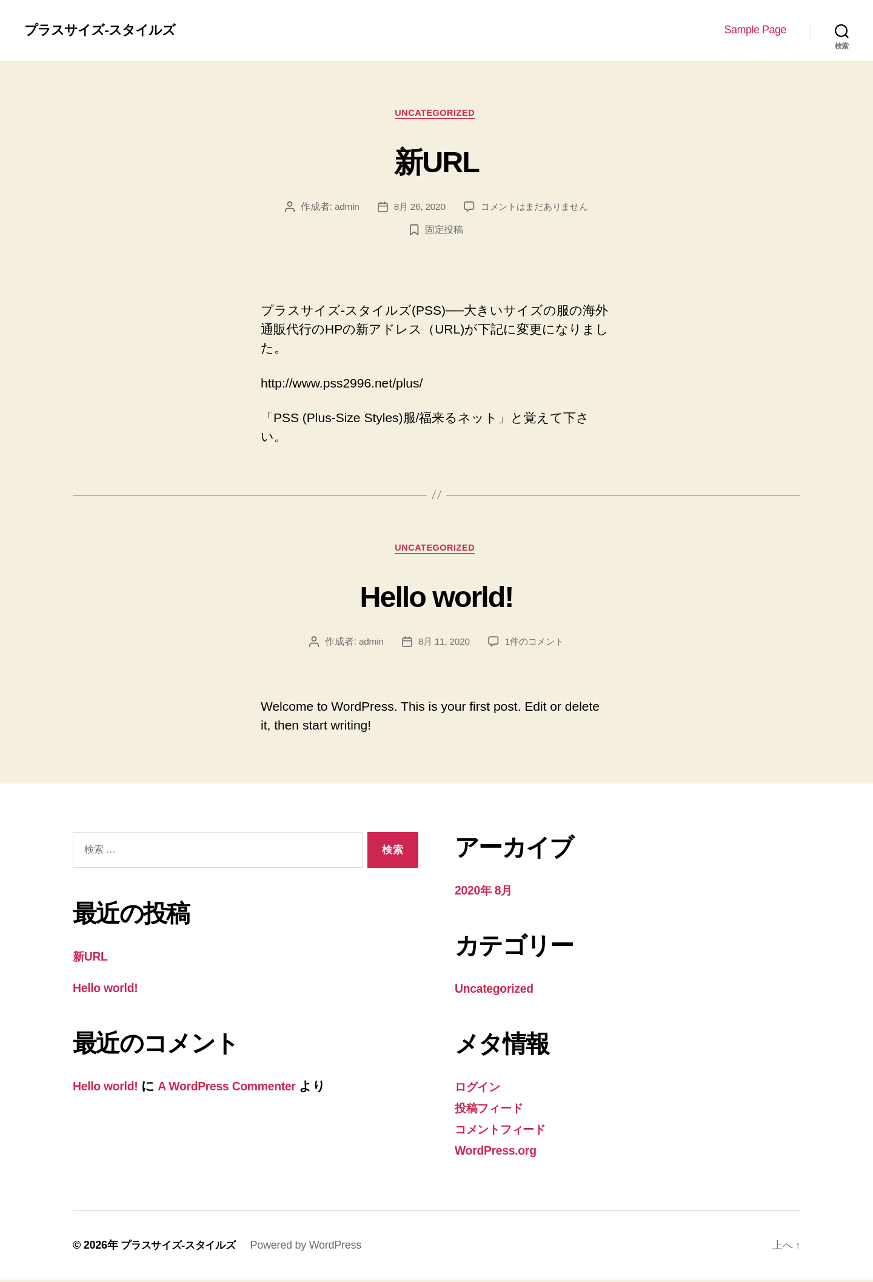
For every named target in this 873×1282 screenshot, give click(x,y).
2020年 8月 (486, 894)
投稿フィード (493, 1111)
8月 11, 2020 (443, 645)
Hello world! (436, 598)
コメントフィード (507, 1132)
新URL (437, 161)
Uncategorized (436, 114)
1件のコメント (535, 645)
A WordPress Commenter (239, 1089)
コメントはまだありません (535, 209)
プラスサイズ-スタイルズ (106, 30)
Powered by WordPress (312, 1247)
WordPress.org (499, 1153)
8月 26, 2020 (417, 209)
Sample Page (755, 30)
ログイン (481, 1090)
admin (342, 209)
